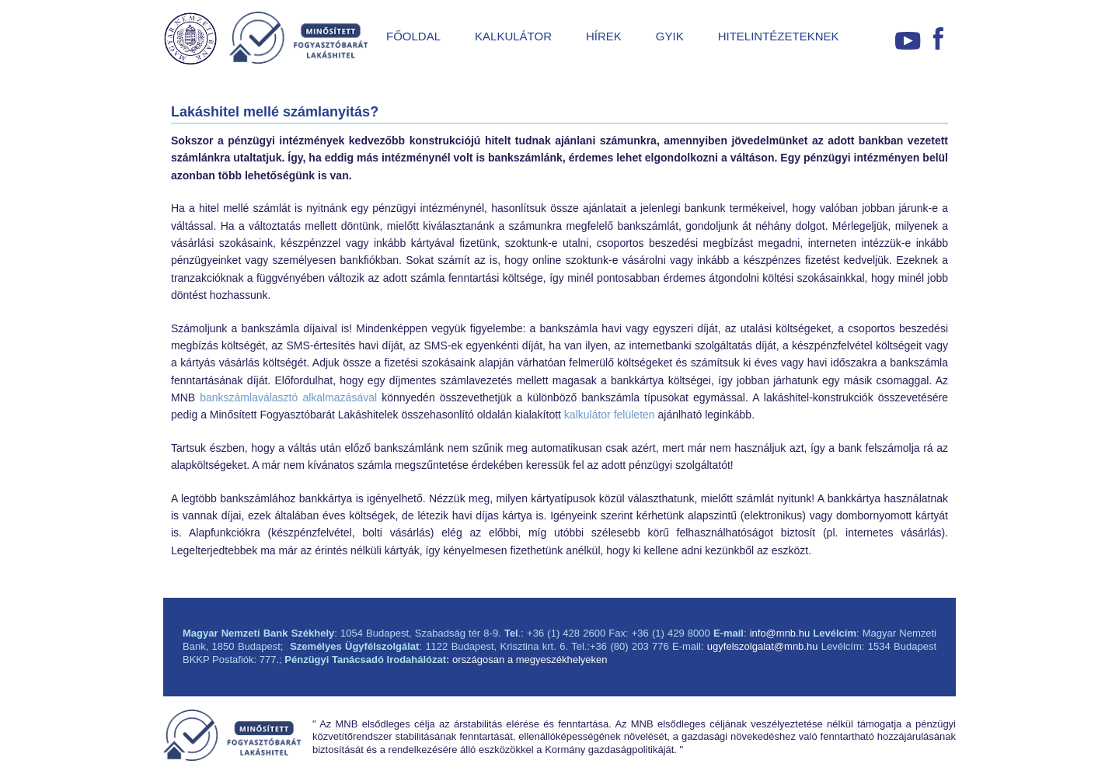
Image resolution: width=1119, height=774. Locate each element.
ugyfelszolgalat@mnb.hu (762, 646)
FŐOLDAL (413, 36)
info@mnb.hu (780, 633)
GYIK (670, 36)
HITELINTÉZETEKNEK (778, 36)
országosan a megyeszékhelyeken (529, 659)
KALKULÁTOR (513, 36)
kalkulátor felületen (609, 414)
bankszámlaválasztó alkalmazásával (288, 397)
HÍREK (604, 36)
